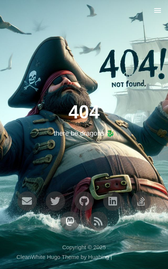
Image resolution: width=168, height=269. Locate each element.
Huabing (98, 257)
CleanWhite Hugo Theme (47, 257)
